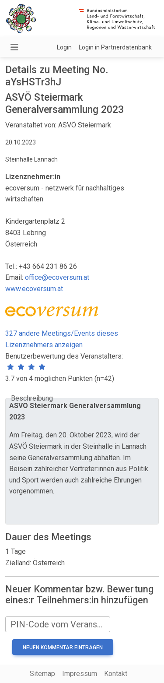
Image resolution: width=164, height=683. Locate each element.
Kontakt (115, 673)
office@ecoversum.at (57, 277)
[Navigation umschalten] (14, 47)
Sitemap (42, 673)
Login (64, 47)
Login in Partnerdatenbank (115, 47)
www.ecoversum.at (34, 289)
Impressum (79, 673)
